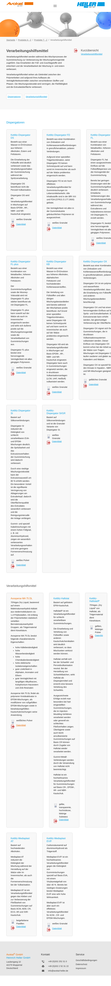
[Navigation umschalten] (55, 5)
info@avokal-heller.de (58, 971)
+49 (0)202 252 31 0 (57, 961)
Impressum (81, 968)
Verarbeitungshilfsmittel (36, 97)
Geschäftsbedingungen (86, 960)
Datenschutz (81, 964)
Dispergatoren (14, 97)
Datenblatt (21, 224)
